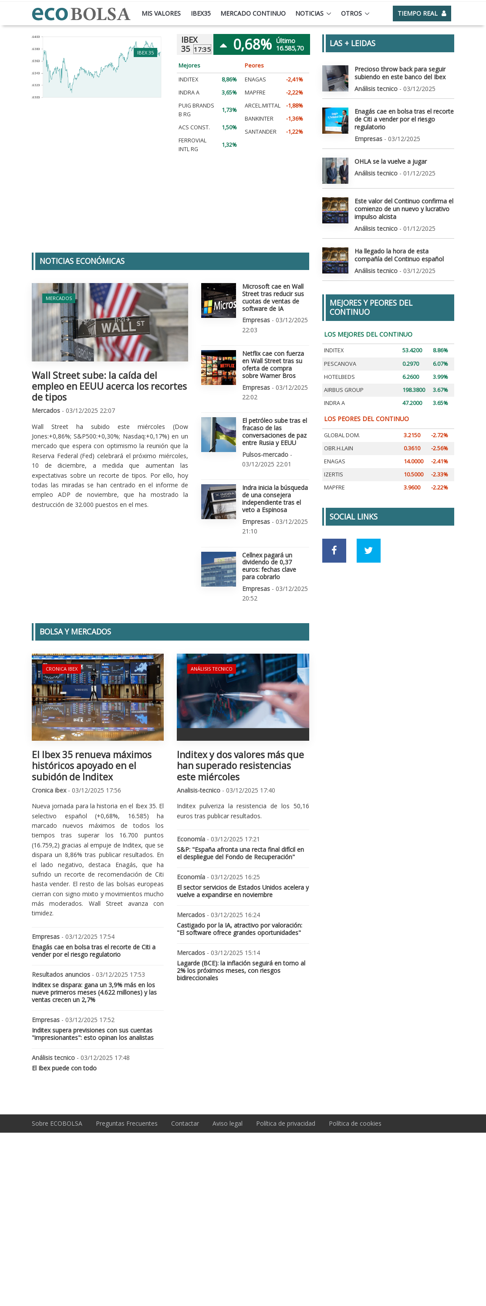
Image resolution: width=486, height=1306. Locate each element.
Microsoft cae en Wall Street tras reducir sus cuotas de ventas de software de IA (273, 297)
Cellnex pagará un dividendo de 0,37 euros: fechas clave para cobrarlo (269, 565)
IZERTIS (333, 474)
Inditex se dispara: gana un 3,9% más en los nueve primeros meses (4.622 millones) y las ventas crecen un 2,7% (94, 992)
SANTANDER (261, 131)
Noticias (309, 13)
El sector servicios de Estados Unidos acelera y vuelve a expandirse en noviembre (243, 891)
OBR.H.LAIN (338, 448)
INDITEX (188, 79)
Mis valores (161, 13)
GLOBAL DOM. (342, 435)
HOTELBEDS (339, 376)
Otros (351, 13)
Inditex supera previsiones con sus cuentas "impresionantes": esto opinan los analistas (93, 1033)
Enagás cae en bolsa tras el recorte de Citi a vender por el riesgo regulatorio (93, 950)
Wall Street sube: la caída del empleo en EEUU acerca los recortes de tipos (109, 386)
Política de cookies (355, 1123)
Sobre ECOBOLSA (57, 1123)
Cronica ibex (62, 668)
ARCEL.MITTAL (262, 105)
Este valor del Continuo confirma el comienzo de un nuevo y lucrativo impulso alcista (403, 208)
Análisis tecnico (212, 668)
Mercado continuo (253, 13)
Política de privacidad (285, 1123)
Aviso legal (228, 1123)
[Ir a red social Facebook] (334, 550)
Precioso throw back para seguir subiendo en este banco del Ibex (400, 73)
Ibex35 (201, 13)
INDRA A (189, 92)
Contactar (185, 1123)
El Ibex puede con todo (64, 1067)
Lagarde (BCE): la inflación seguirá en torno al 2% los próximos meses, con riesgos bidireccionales (241, 970)
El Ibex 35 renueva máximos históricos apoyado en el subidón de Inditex (92, 766)
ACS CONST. (194, 127)
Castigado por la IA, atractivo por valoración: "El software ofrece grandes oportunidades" (239, 929)
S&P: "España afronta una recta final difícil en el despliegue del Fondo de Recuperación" (240, 853)
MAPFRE (255, 92)
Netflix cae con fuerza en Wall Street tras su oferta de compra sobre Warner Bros (273, 364)
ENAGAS (255, 79)
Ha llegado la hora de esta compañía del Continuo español (399, 254)
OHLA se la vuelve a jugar (390, 161)
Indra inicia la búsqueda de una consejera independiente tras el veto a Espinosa (275, 498)
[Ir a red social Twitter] (369, 550)
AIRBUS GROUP (344, 389)
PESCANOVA (340, 363)
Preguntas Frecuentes (127, 1123)
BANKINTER (259, 118)
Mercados (59, 298)
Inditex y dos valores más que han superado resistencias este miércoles (240, 766)
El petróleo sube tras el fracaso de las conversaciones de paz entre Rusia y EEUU (274, 431)
